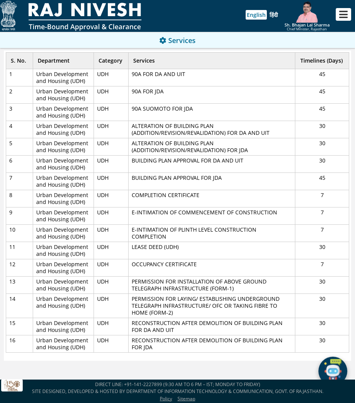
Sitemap (186, 398)
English (256, 14)
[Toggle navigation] (343, 14)
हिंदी (274, 14)
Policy (166, 398)
